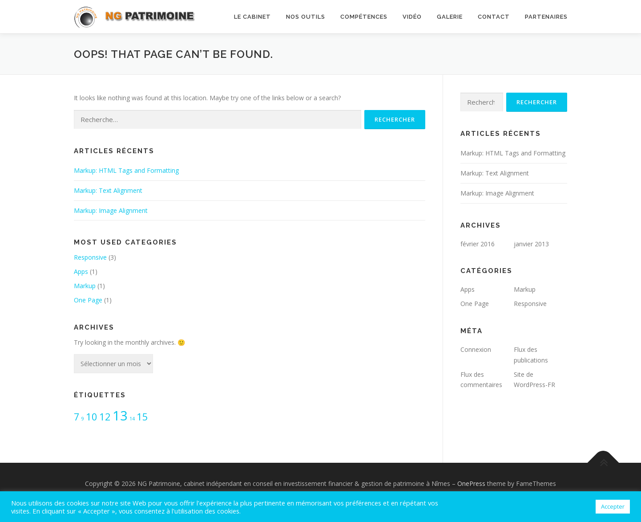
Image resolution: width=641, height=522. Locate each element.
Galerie (450, 16)
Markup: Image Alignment (111, 210)
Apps (81, 271)
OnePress (471, 483)
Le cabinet (252, 16)
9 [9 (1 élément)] (82, 419)
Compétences (363, 16)
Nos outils (305, 16)
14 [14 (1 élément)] (132, 419)
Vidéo (412, 16)
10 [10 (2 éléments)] (91, 416)
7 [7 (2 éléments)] (77, 416)
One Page (88, 300)
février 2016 (477, 244)
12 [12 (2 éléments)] (105, 416)
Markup (85, 285)
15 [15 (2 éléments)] (142, 416)
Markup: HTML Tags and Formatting (126, 170)
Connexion (475, 349)
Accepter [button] (613, 506)
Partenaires (546, 16)
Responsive (90, 257)
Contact (494, 16)
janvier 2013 (531, 244)
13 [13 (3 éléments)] (120, 415)
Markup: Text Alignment (108, 190)
